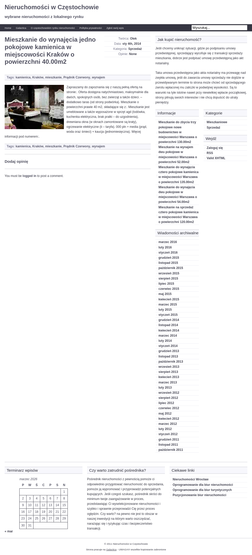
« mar (9, 531)
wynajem (98, 77)
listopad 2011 (168, 444)
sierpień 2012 (168, 398)
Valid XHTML (216, 158)
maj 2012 (165, 413)
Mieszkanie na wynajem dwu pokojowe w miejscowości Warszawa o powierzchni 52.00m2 (177, 154)
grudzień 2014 (168, 320)
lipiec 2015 (166, 283)
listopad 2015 (168, 263)
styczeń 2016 (168, 252)
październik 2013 (170, 361)
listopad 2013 (168, 356)
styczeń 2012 (168, 434)
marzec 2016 (167, 242)
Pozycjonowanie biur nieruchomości (199, 495)
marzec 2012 (167, 424)
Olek (133, 38)
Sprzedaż (135, 49)
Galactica (21, 27)
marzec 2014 (167, 335)
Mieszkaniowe (217, 122)
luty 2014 (165, 341)
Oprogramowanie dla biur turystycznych (202, 490)
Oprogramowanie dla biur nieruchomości (203, 485)
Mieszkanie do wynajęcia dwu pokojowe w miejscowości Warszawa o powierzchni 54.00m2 (177, 194)
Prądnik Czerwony (76, 77)
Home (8, 27)
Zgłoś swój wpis (115, 27)
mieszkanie (53, 77)
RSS (210, 153)
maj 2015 (165, 294)
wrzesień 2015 (168, 273)
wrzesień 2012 (168, 393)
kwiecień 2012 (168, 418)
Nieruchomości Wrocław (190, 479)
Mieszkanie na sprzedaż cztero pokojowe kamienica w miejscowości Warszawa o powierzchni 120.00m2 (178, 214)
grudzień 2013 (168, 351)
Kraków (37, 77)
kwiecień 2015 (168, 299)
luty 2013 (165, 387)
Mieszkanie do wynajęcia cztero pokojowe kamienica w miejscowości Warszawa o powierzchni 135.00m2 (178, 174)
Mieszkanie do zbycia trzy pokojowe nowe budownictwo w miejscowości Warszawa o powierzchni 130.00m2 (177, 132)
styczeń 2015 (168, 315)
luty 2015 (165, 309)
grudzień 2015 (168, 257)
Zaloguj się (215, 148)
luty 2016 (165, 247)
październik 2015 (170, 268)
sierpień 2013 (168, 372)
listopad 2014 (168, 325)
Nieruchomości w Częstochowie (52, 7)
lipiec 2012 (166, 403)
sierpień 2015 (168, 278)
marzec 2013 (167, 382)
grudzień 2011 (168, 439)
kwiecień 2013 (168, 377)
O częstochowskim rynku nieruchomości (53, 27)
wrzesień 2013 (168, 367)
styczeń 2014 (168, 346)
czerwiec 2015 (168, 289)
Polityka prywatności (90, 27)
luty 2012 (165, 429)
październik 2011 (170, 450)
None (133, 54)
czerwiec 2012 (168, 408)
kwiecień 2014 (168, 330)
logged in (29, 176)
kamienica (22, 77)
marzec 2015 (167, 304)
